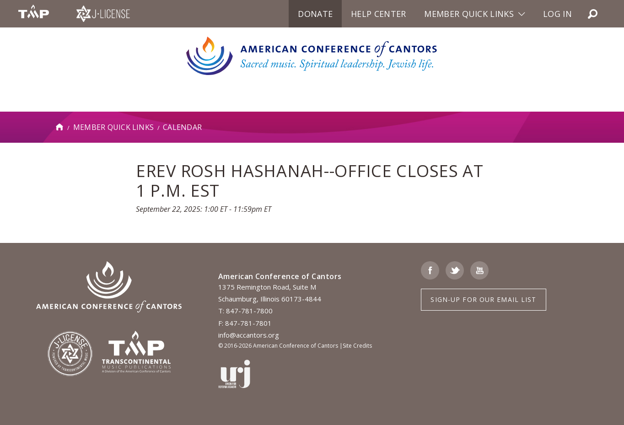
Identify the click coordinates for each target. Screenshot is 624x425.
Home (60, 127)
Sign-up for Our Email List (483, 299)
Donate (315, 13)
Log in (557, 13)
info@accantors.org (248, 334)
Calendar (182, 127)
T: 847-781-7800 (245, 310)
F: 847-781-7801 (245, 323)
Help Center (378, 13)
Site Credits (357, 346)
